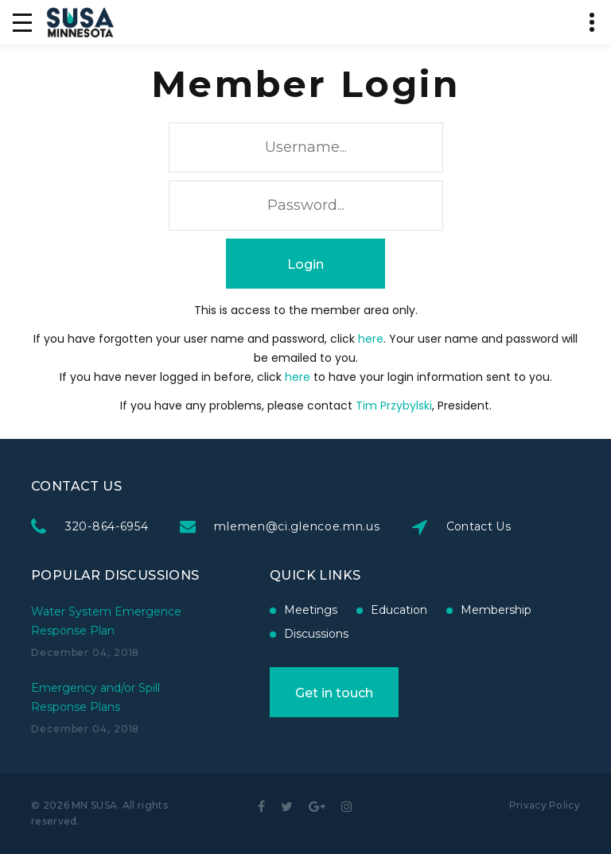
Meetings (310, 610)
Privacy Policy (544, 805)
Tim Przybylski (394, 405)
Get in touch (333, 693)
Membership (495, 610)
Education (398, 610)
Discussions (315, 634)
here (370, 339)
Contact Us (479, 526)
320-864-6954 (108, 526)
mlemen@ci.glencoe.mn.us (298, 526)
